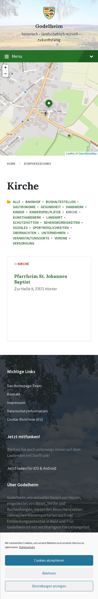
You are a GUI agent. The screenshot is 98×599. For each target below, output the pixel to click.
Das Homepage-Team (24, 385)
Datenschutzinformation (27, 411)
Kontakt (14, 394)
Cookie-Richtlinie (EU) (25, 419)
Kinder (18, 212)
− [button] (5, 74)
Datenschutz (27, 547)
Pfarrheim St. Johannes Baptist (40, 279)
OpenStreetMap (88, 153)
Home (11, 163)
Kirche (23, 264)
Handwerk (74, 207)
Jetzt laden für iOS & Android (31, 468)
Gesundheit (51, 207)
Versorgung (23, 243)
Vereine (60, 238)
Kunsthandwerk (27, 217)
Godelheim (49, 26)
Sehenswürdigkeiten (62, 222)
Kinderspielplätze (45, 212)
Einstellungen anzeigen (49, 586)
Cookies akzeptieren (49, 560)
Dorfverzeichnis (37, 163)
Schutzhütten (26, 222)
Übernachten (24, 233)
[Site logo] (49, 18)
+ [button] (5, 67)
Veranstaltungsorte (31, 238)
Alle (16, 202)
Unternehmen (53, 233)
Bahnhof (33, 202)
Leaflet (70, 153)
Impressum (16, 402)
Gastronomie (24, 207)
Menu (49, 56)
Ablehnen (49, 573)
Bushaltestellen (61, 202)
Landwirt (54, 217)
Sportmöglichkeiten (51, 227)
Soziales (20, 227)
